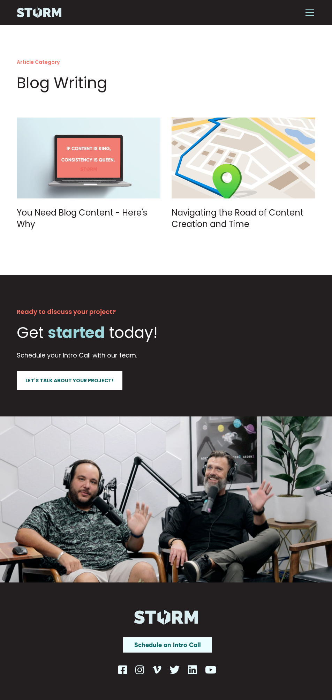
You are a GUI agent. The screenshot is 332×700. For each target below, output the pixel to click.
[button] (308, 12)
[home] (39, 12)
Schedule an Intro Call (167, 645)
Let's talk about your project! (69, 380)
